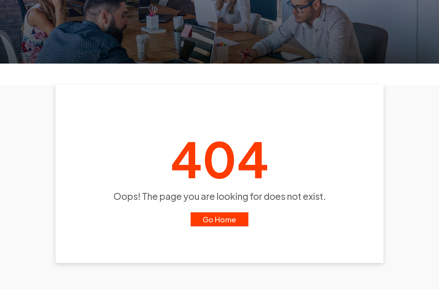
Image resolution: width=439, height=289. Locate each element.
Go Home (219, 219)
